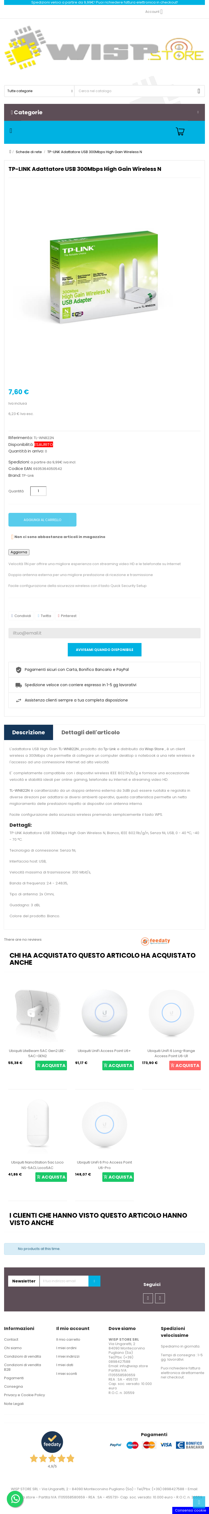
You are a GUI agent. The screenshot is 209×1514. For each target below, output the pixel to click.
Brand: (14, 475)
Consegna (13, 1386)
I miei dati (64, 1364)
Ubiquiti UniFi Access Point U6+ (104, 1050)
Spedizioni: (19, 462)
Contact (11, 1339)
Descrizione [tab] (28, 732)
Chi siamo (13, 1348)
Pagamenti (14, 1378)
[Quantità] (38, 491)
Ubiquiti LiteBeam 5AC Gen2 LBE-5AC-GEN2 (37, 1053)
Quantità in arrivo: (26, 451)
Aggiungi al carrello (42, 520)
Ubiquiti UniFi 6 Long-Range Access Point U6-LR (171, 1053)
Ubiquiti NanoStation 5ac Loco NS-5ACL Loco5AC (37, 1165)
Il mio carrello (68, 1339)
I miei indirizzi (67, 1356)
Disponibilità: (20, 444)
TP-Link (28, 475)
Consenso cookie (190, 1510)
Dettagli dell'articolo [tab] (91, 732)
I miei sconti (66, 1373)
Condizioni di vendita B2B (22, 1367)
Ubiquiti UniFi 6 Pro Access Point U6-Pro (104, 1165)
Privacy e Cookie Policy (24, 1395)
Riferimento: (20, 438)
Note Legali (14, 1403)
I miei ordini (66, 1348)
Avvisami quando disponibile (104, 649)
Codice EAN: (20, 468)
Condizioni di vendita (22, 1356)
